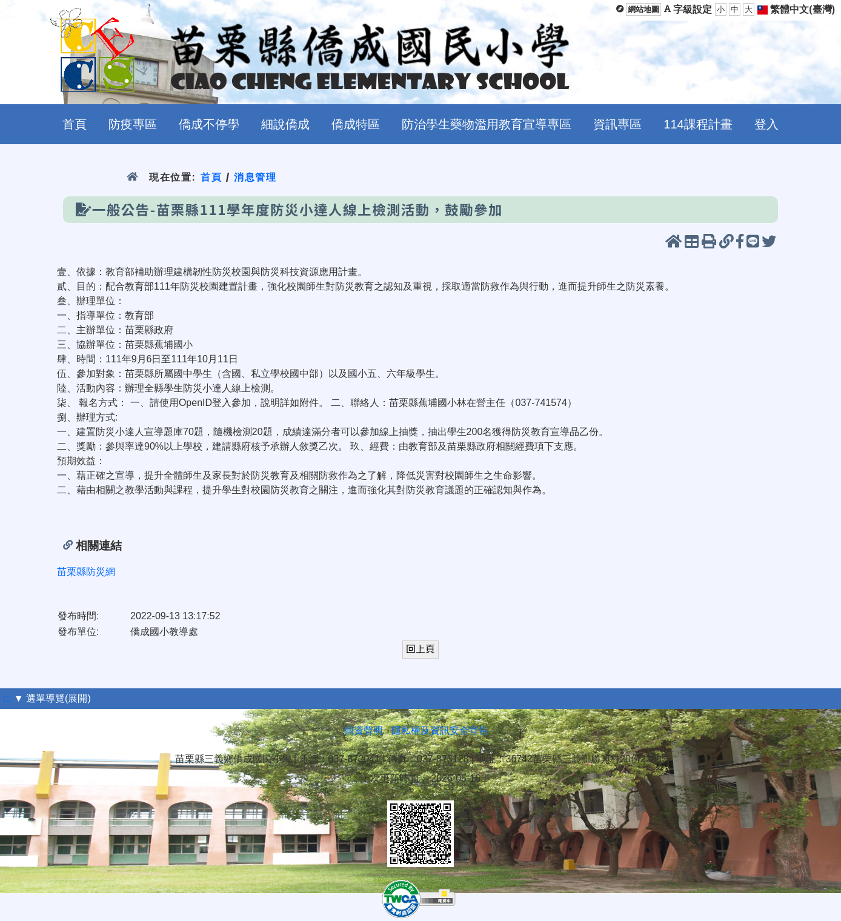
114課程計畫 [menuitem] (697, 124)
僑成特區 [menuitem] (355, 124)
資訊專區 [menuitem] (617, 124)
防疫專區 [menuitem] (132, 124)
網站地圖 (643, 9)
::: (7, 698)
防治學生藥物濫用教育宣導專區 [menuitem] (486, 124)
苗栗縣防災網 (86, 572)
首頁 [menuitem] (74, 124)
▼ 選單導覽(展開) (52, 698)
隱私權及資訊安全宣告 (439, 730)
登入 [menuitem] (766, 124)
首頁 (211, 177)
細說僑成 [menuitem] (285, 124)
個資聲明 (363, 730)
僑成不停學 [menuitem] (209, 124)
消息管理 (255, 177)
